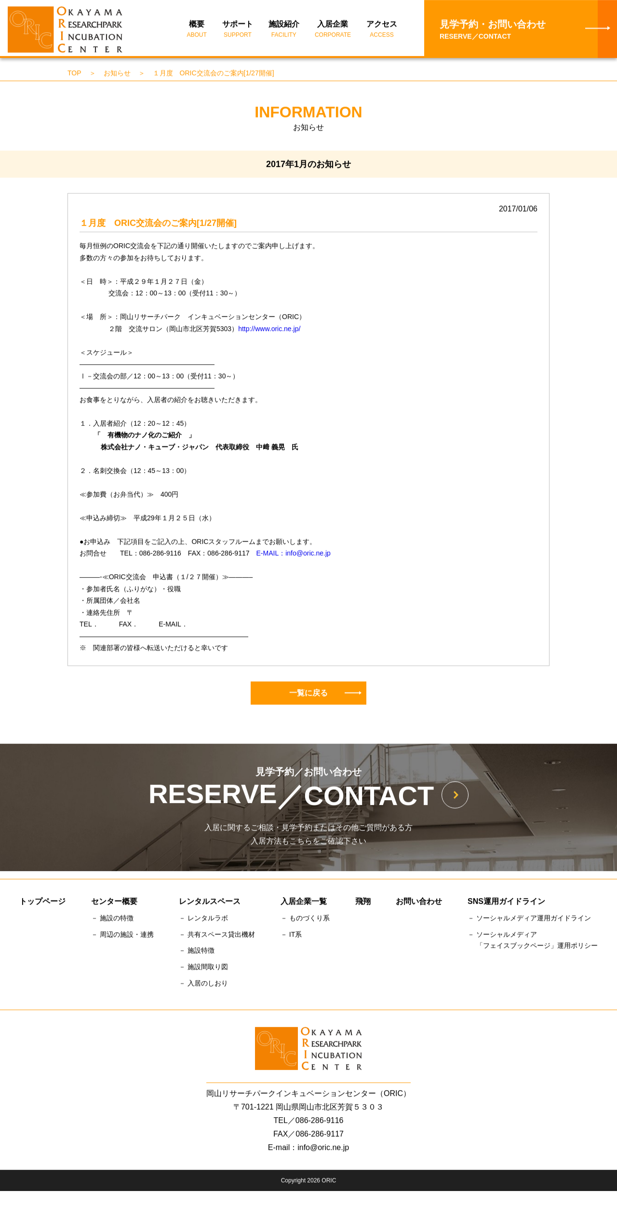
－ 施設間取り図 (203, 968)
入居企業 (333, 30)
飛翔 (363, 903)
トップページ (42, 903)
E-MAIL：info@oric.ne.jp (293, 554)
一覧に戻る (325, 694)
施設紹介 (283, 30)
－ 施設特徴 (197, 952)
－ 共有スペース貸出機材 (217, 936)
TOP (74, 74)
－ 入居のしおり (203, 984)
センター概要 (114, 903)
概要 (197, 30)
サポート (237, 30)
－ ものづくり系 (305, 919)
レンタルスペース (210, 903)
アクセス (381, 30)
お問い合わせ (419, 903)
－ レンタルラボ (203, 919)
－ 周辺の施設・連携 (122, 936)
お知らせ (117, 74)
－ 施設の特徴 (112, 919)
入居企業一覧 (304, 903)
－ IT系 (291, 936)
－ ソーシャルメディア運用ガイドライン (529, 919)
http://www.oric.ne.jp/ (269, 329)
